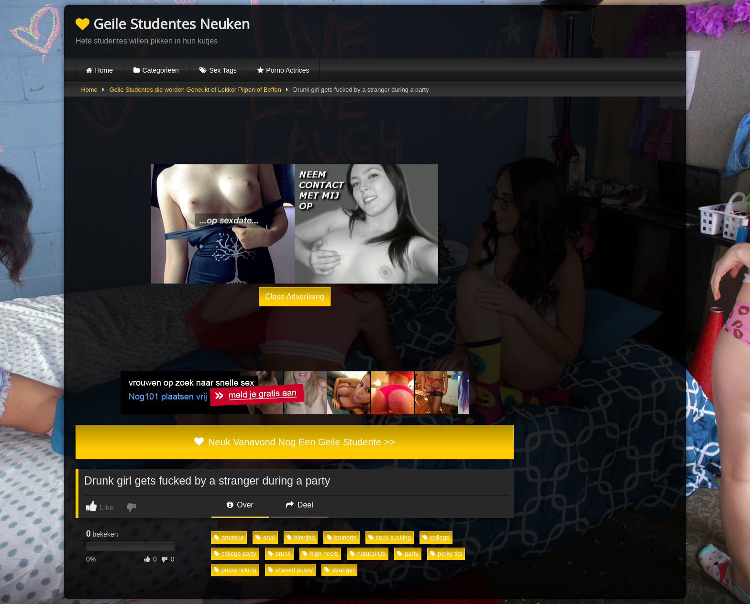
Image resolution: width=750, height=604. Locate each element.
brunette (342, 537)
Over (240, 505)
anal (265, 537)
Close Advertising (294, 296)
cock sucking (389, 537)
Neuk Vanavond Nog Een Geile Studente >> (294, 442)
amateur (229, 537)
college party (235, 553)
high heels (320, 553)
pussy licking (235, 569)
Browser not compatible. (562, 30)
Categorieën (161, 70)
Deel (299, 505)
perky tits (446, 553)
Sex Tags (222, 70)
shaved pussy (290, 569)
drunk (279, 553)
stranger (339, 569)
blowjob (301, 537)
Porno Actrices (287, 70)
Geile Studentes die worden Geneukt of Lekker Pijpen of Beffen (195, 89)
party (407, 553)
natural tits (368, 553)
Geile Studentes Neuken (163, 23)
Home (104, 70)
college (436, 537)
